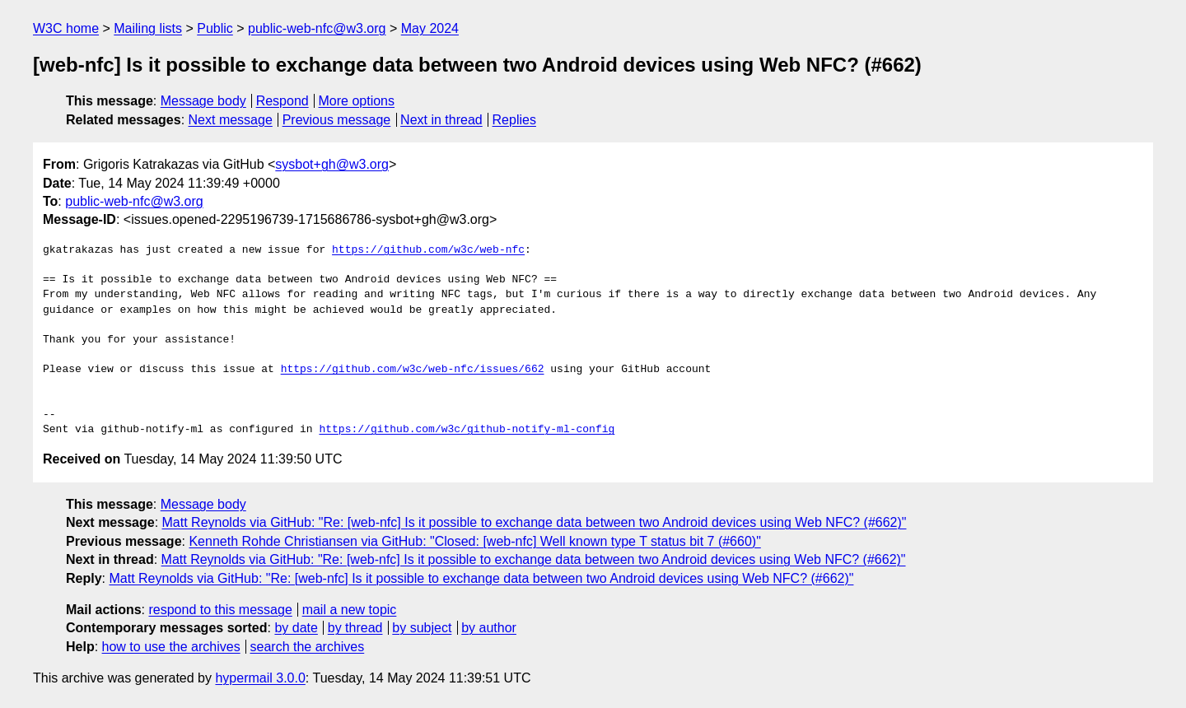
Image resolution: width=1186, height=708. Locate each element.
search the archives (307, 647)
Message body (203, 101)
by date (295, 628)
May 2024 (430, 28)
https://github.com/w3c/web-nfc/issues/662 (412, 369)
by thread (355, 628)
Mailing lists (148, 28)
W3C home (66, 28)
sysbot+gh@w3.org (332, 164)
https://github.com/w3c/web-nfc (428, 250)
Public (215, 28)
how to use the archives (171, 647)
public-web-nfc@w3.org (316, 28)
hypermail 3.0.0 (260, 678)
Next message (231, 120)
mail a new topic (349, 610)
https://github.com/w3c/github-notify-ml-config (466, 429)
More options (357, 101)
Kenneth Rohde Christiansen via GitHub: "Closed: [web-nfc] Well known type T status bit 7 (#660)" (474, 541)
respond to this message (220, 610)
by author (488, 628)
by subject (421, 628)
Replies (514, 120)
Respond (282, 101)
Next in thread (441, 120)
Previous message (336, 120)
